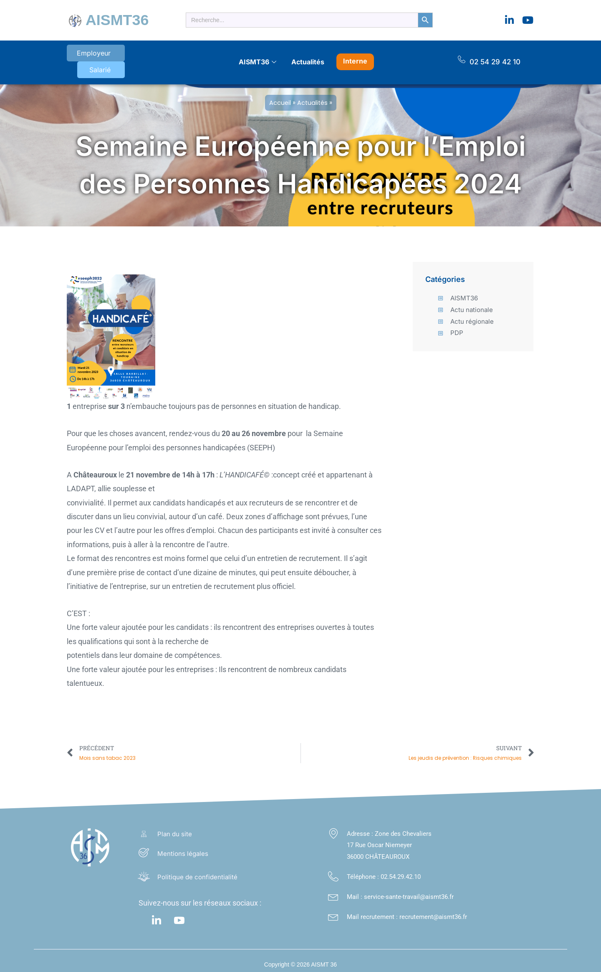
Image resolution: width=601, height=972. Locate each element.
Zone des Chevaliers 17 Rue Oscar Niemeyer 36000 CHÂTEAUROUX (389, 837)
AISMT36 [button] (257, 55)
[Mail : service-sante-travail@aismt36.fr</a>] (333, 888)
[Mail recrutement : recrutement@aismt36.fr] (333, 908)
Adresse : (361, 825)
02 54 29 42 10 (495, 55)
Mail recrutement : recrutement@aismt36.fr (407, 908)
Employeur (89, 56)
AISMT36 (112, 18)
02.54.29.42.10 (401, 868)
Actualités (307, 55)
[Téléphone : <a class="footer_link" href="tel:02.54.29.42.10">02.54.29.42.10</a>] (333, 868)
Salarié (136, 56)
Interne (355, 55)
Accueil (279, 93)
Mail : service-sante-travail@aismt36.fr (400, 888)
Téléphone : (364, 868)
